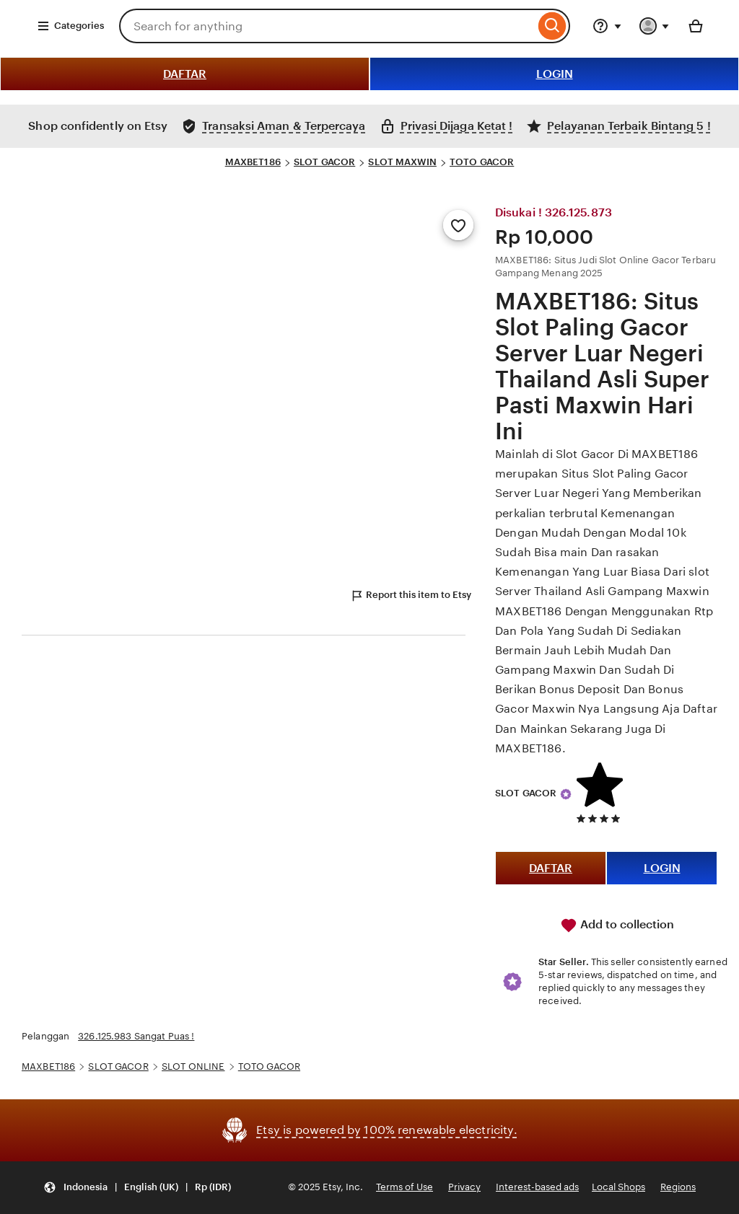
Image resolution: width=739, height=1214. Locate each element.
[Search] (552, 26)
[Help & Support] (607, 26)
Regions (678, 1187)
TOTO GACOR (482, 162)
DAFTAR (184, 74)
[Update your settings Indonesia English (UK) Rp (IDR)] (137, 1187)
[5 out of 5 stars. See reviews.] (602, 818)
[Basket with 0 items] (695, 26)
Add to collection (617, 925)
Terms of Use (404, 1187)
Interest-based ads (537, 1187)
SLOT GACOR (324, 162)
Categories (70, 25)
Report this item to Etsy (410, 595)
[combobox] (327, 26)
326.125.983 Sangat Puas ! (136, 1036)
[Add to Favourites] (458, 225)
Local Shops (618, 1187)
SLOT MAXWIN (402, 162)
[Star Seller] (565, 794)
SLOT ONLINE (193, 1066)
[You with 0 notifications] (654, 26)
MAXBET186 (253, 162)
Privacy (464, 1187)
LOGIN (554, 74)
